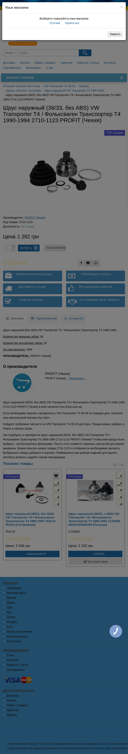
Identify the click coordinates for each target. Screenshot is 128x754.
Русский (54, 23)
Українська (71, 23)
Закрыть (115, 34)
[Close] (121, 7)
